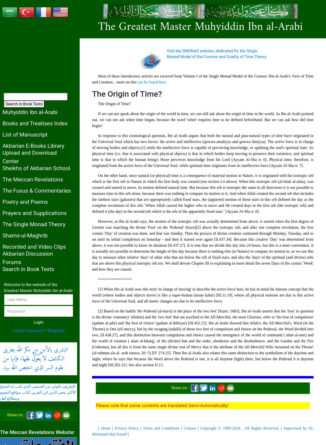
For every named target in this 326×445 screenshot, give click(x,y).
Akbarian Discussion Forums (27, 258)
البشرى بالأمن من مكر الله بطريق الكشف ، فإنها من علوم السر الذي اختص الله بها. (35, 359)
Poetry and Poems (25, 202)
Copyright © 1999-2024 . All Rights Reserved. (239, 428)
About (105, 428)
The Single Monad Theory (33, 224)
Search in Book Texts (24, 104)
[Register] (56, 330)
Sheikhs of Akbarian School (36, 168)
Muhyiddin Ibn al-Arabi (29, 112)
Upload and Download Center (29, 157)
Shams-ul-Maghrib (25, 235)
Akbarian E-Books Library (33, 146)
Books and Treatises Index (35, 123)
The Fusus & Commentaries (36, 190)
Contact (190, 428)
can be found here (151, 82)
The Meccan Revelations (32, 179)
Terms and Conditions (161, 428)
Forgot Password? (29, 330)
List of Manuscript (25, 134)
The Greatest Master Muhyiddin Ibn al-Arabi (200, 27)
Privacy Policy (126, 428)
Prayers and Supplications (34, 213)
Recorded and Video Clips (34, 246)
